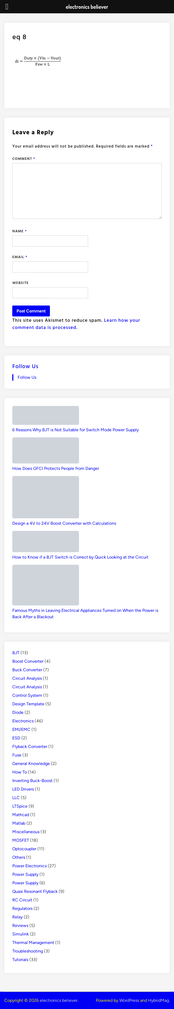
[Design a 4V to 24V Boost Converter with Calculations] (45, 498)
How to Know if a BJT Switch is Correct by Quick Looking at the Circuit (80, 557)
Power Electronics (29, 865)
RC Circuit (22, 899)
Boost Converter (28, 661)
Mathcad (20, 814)
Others (18, 857)
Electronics (23, 720)
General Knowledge (31, 763)
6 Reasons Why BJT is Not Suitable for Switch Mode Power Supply (75, 429)
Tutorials (20, 959)
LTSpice (19, 806)
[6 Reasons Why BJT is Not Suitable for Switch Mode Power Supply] (45, 416)
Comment (23, 158)
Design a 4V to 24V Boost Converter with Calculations (64, 523)
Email (19, 256)
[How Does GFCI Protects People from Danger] (45, 451)
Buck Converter (27, 669)
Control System (27, 695)
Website (20, 282)
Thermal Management (33, 942)
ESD (16, 738)
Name (19, 231)
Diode (17, 712)
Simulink (20, 934)
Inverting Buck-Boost (32, 780)
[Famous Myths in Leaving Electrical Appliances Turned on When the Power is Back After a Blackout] (45, 586)
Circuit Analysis (27, 678)
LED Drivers (23, 789)
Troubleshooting (27, 951)
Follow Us (25, 366)
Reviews (20, 925)
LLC (16, 797)
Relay (17, 917)
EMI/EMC (21, 729)
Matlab (18, 823)
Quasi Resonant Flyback (35, 891)
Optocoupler (24, 848)
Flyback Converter (29, 746)
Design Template (28, 703)
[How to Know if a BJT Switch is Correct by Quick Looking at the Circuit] (45, 542)
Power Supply (25, 874)
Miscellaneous (25, 831)
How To (19, 772)
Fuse (16, 755)
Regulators (22, 908)
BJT (15, 652)
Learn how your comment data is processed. (76, 323)
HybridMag (158, 1000)
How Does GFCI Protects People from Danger (55, 468)
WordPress (129, 1000)
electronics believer (58, 1000)
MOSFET (20, 840)
